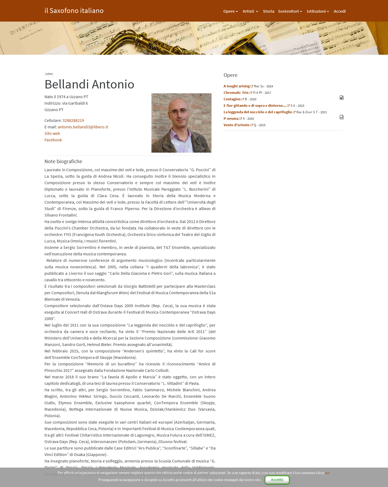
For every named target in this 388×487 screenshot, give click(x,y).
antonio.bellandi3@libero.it (83, 126)
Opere (229, 11)
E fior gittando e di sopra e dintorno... (255, 105)
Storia (268, 11)
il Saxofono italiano (74, 9)
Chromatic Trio (236, 92)
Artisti (249, 11)
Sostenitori (288, 11)
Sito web (52, 133)
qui (327, 473)
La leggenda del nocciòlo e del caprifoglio (258, 111)
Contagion (232, 99)
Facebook (53, 139)
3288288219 (73, 120)
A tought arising (237, 86)
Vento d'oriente (237, 124)
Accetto (277, 480)
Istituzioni (316, 11)
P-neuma (231, 118)
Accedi (340, 11)
